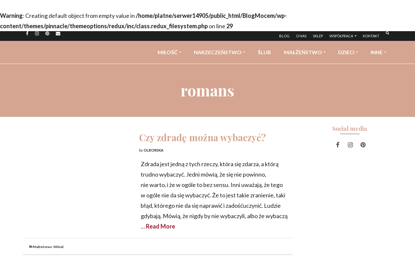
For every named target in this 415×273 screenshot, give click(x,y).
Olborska (153, 150)
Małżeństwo (42, 247)
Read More (160, 226)
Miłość (58, 247)
